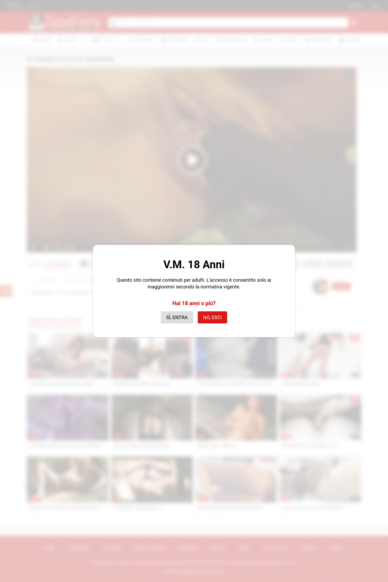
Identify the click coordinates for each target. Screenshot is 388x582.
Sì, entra (177, 317)
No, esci (212, 317)
